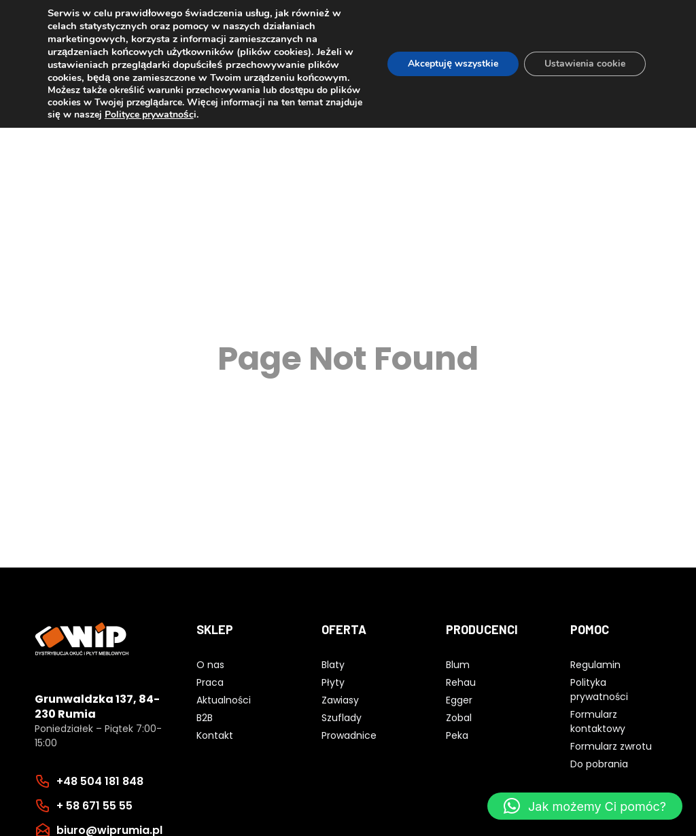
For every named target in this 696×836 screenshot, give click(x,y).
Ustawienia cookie (584, 63)
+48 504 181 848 (99, 781)
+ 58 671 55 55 (94, 806)
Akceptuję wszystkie (453, 63)
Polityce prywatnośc (149, 114)
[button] (584, 806)
